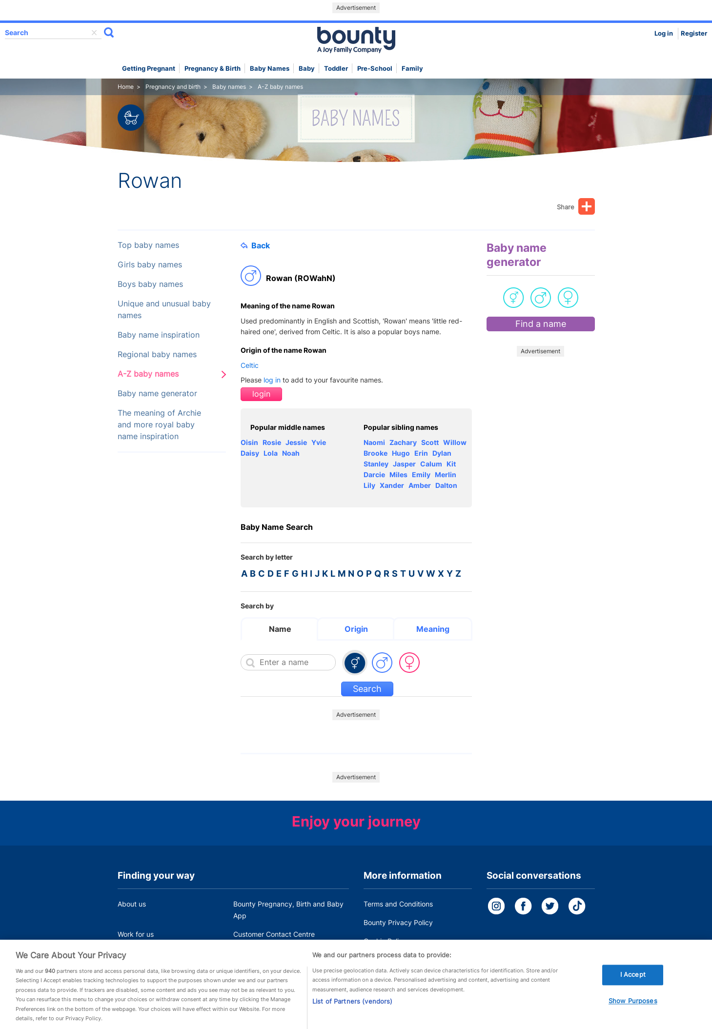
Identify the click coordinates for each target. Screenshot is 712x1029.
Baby (307, 68)
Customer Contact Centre (274, 934)
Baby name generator (157, 393)
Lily (369, 485)
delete (94, 32)
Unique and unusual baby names (164, 309)
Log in (663, 33)
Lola (271, 453)
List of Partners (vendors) (352, 1007)
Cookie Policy (385, 941)
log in (272, 380)
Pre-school (374, 68)
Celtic (250, 365)
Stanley (376, 464)
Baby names (269, 68)
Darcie (374, 474)
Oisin (249, 442)
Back (255, 245)
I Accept (633, 981)
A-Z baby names (148, 374)
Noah (291, 453)
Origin (356, 629)
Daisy (250, 453)
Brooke (375, 453)
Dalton (446, 485)
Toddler (336, 68)
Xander (392, 485)
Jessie (296, 442)
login (261, 394)
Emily (421, 474)
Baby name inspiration (159, 335)
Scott (430, 442)
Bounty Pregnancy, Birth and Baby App (288, 910)
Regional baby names (157, 354)
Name (280, 629)
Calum (431, 464)
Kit (451, 464)
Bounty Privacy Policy (398, 922)
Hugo (401, 453)
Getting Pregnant (148, 68)
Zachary (403, 442)
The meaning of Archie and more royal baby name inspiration (159, 424)
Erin (421, 453)
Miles (398, 474)
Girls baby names (150, 264)
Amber (419, 485)
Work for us (136, 934)
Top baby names (148, 245)
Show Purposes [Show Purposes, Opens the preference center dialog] (633, 1007)
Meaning (432, 629)
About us (132, 904)
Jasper (404, 464)
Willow (455, 442)
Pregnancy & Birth (212, 68)
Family (412, 68)
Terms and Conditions (398, 904)
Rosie (272, 442)
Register (694, 33)
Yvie (318, 442)
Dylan (441, 453)
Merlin (445, 474)
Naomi (374, 442)
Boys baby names (150, 284)
